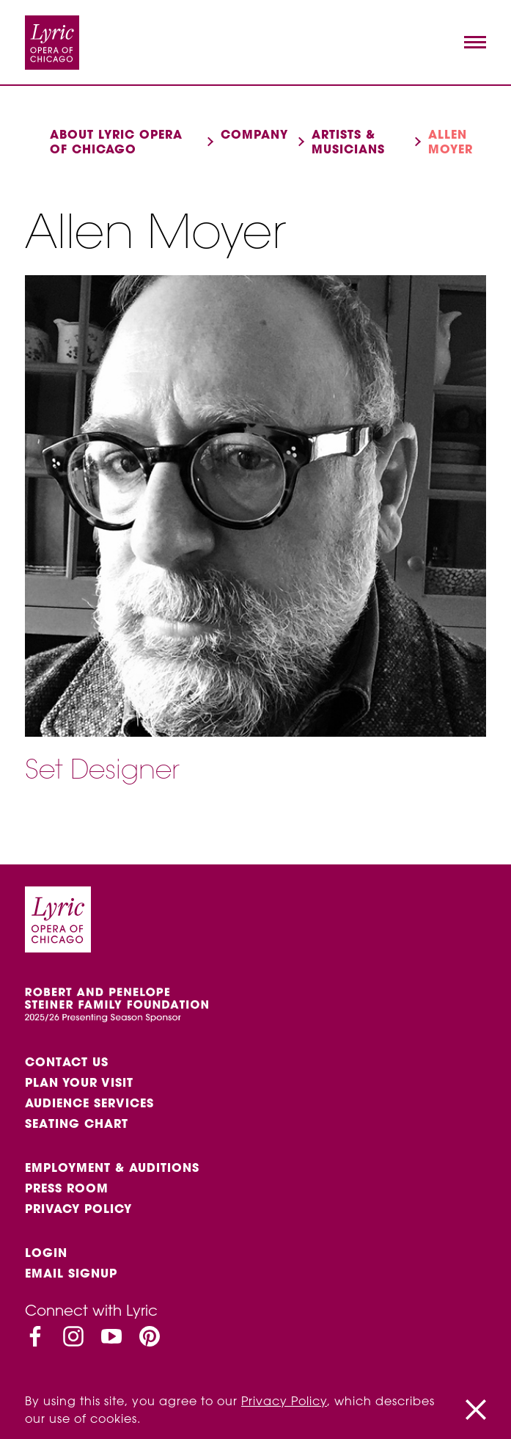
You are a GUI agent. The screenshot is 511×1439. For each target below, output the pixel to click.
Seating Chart (76, 1123)
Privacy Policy (78, 1209)
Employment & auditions (112, 1167)
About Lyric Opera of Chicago (116, 141)
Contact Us (67, 1062)
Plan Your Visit (79, 1082)
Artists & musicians (348, 141)
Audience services (89, 1103)
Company (254, 134)
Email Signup (71, 1273)
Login (46, 1253)
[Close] (476, 1409)
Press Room (67, 1188)
